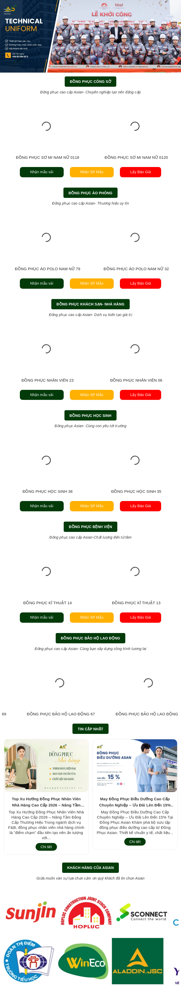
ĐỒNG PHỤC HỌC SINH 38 (47, 491)
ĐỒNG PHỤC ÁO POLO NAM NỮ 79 (47, 269)
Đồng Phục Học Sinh (90, 416)
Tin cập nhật (90, 729)
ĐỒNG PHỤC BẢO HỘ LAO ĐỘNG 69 (136, 714)
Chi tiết (46, 847)
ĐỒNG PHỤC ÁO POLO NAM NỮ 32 (136, 269)
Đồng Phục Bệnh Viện (90, 527)
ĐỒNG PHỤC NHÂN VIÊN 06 (136, 380)
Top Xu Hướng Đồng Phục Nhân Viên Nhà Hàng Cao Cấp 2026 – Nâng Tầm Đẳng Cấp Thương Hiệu (46, 805)
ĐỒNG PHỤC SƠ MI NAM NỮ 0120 (136, 157)
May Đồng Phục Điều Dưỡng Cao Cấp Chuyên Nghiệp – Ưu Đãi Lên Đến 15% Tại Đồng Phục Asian (135, 805)
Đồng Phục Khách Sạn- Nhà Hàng (90, 304)
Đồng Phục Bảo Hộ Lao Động (90, 638)
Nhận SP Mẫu (91, 172)
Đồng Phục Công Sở (90, 82)
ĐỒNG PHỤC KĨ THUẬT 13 (136, 603)
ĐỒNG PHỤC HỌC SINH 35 (136, 491)
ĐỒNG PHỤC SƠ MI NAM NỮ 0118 (47, 157)
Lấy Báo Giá (140, 172)
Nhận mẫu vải (41, 172)
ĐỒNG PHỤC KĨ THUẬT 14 (47, 603)
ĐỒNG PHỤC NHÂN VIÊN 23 (47, 380)
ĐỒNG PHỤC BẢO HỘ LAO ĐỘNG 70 (48, 714)
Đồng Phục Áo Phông (90, 193)
